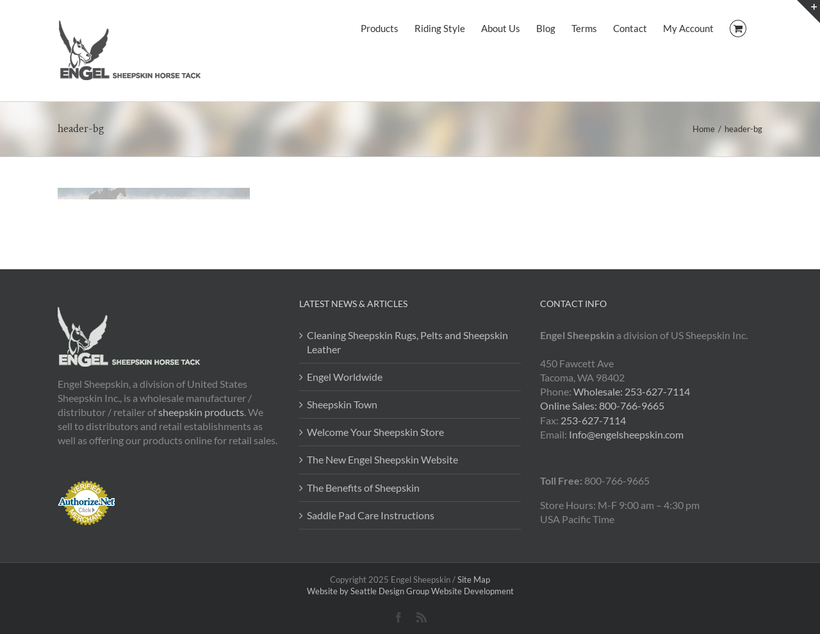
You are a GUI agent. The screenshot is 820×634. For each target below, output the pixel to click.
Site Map (473, 579)
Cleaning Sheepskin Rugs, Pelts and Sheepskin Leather (407, 342)
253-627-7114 (593, 420)
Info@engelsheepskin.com (626, 434)
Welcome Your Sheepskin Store (375, 432)
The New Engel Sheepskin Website (382, 459)
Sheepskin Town (342, 404)
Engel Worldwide (344, 377)
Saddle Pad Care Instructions (370, 515)
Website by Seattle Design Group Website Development (410, 591)
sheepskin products (201, 412)
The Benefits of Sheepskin (363, 487)
